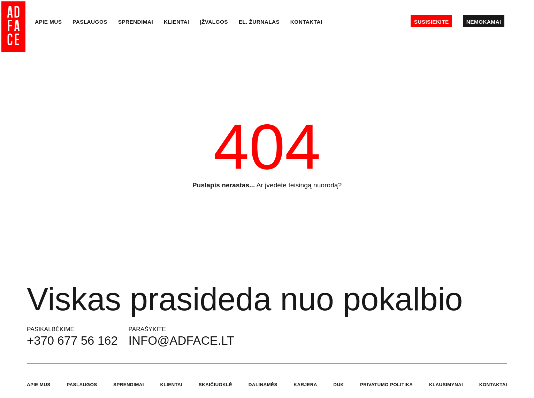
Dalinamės (263, 384)
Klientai (176, 22)
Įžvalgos (214, 22)
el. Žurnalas (259, 22)
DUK (338, 384)
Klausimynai (446, 384)
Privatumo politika (386, 384)
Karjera (305, 384)
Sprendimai (135, 22)
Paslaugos (90, 22)
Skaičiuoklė (215, 384)
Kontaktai (306, 22)
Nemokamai (483, 22)
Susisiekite (431, 22)
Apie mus (48, 22)
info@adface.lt (182, 340)
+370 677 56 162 (72, 340)
